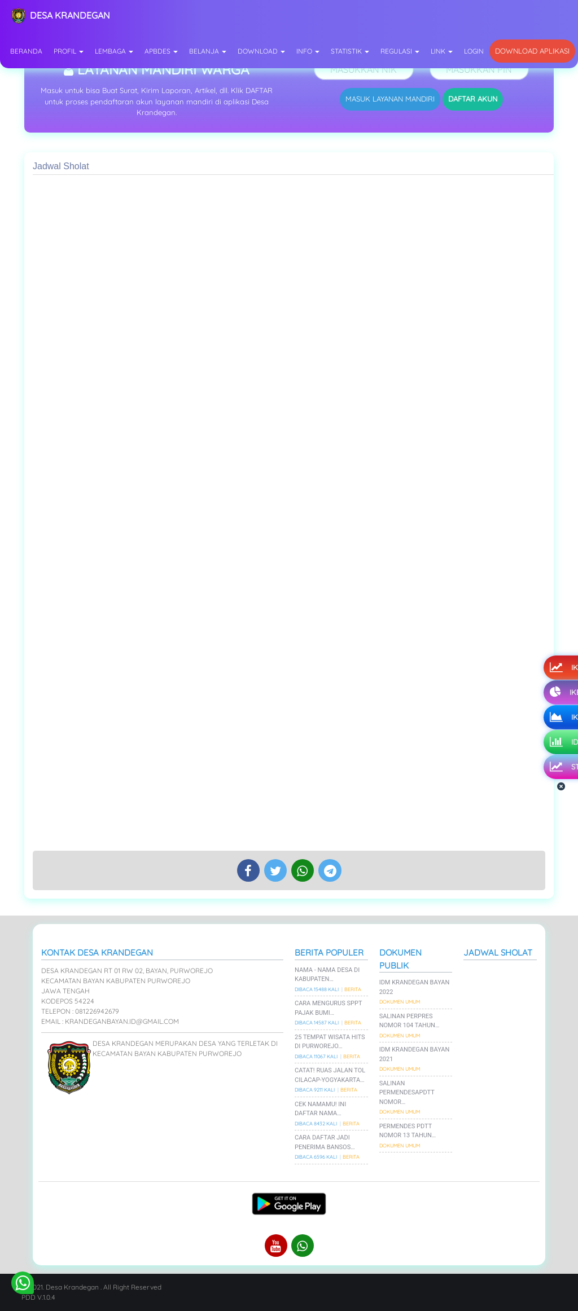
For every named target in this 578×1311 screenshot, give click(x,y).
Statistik (350, 51)
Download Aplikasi (532, 50)
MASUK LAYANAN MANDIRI (390, 98)
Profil (69, 51)
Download (261, 51)
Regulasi (399, 51)
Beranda (26, 51)
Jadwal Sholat (497, 952)
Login (474, 51)
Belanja (207, 51)
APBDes (161, 51)
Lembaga (114, 51)
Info (307, 51)
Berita (352, 989)
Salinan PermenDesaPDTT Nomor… (407, 1093)
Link (442, 51)
